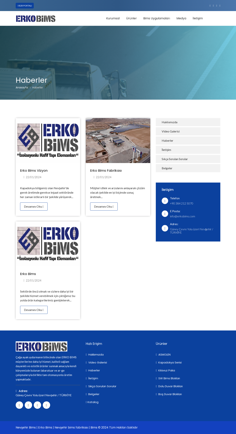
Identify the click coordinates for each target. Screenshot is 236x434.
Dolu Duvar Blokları (169, 386)
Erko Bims (28, 274)
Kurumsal (113, 18)
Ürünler (131, 18)
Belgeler (167, 168)
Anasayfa (22, 87)
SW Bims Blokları (168, 378)
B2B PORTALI (25, 5)
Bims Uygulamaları (156, 18)
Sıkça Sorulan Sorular (175, 159)
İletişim (198, 18)
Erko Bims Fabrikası (106, 170)
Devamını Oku (34, 206)
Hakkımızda (169, 122)
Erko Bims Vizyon (34, 170)
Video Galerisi (171, 131)
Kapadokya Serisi (169, 362)
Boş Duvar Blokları (169, 394)
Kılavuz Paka (165, 370)
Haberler (37, 87)
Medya (181, 18)
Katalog (92, 402)
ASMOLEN (163, 354)
